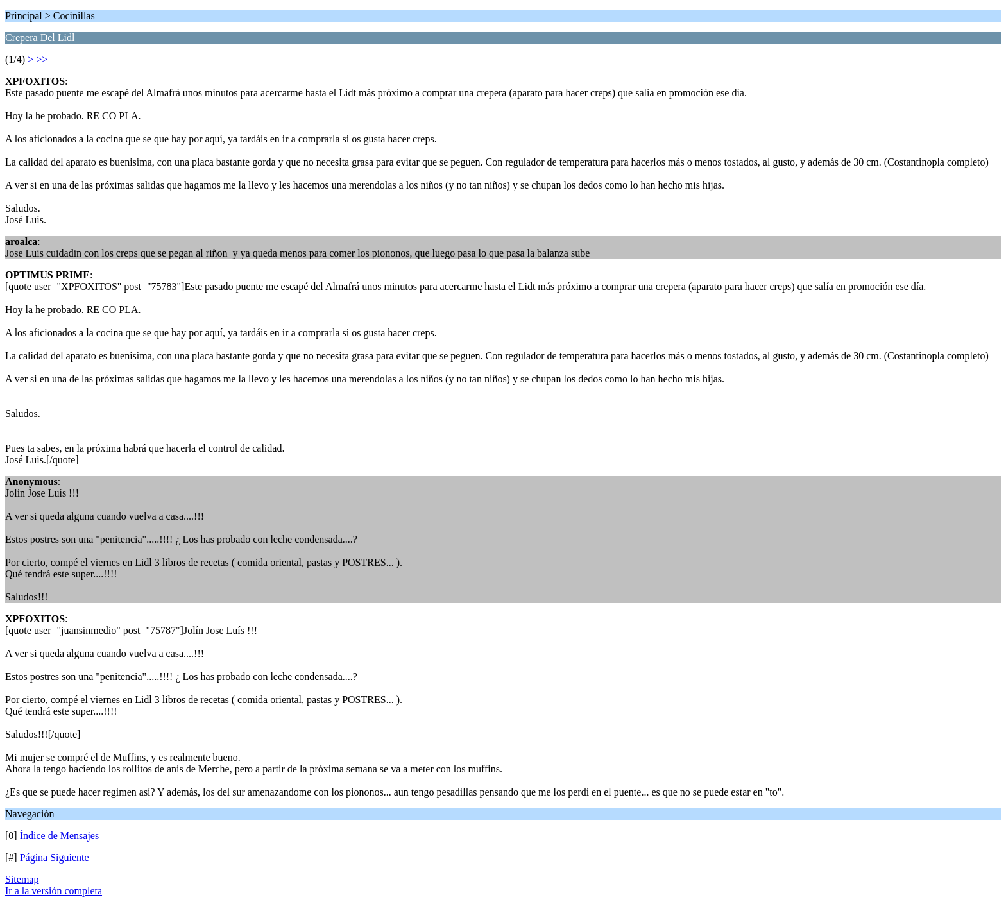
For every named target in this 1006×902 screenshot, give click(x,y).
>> (41, 59)
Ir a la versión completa (53, 890)
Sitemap (21, 879)
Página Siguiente (54, 857)
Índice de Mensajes (59, 835)
